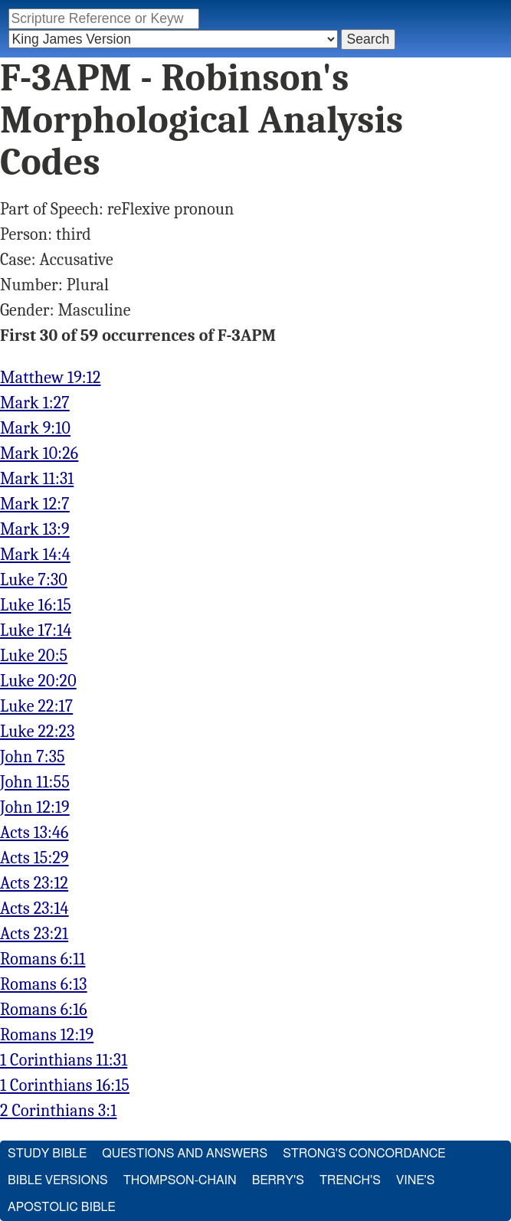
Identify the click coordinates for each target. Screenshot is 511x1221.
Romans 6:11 (42, 959)
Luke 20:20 (38, 681)
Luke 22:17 (36, 706)
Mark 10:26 (39, 453)
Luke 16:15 (35, 605)
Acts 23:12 (34, 883)
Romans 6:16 (43, 1010)
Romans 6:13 (43, 984)
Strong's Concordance (364, 1153)
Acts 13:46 (34, 833)
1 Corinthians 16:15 (64, 1085)
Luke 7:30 (33, 580)
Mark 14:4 (35, 555)
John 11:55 (35, 782)
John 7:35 (32, 757)
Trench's (350, 1180)
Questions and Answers (184, 1153)
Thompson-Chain (180, 1180)
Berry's (278, 1180)
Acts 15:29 (34, 858)
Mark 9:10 (35, 428)
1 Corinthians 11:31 (63, 1060)
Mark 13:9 (35, 529)
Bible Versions (58, 1180)
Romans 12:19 (46, 1035)
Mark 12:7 (35, 504)
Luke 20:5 (33, 656)
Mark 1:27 (35, 403)
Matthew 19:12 (50, 378)
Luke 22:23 (37, 731)
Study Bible (47, 1153)
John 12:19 (35, 807)
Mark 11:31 (37, 479)
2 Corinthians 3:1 (58, 1111)
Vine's (415, 1180)
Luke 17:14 (35, 630)
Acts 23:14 (34, 908)
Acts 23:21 (34, 934)
